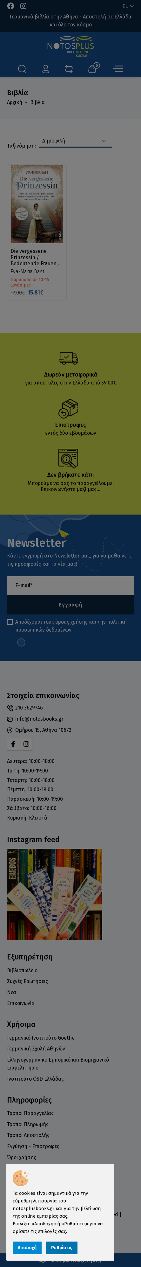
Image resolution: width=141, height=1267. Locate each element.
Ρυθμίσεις (61, 1247)
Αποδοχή (27, 1247)
